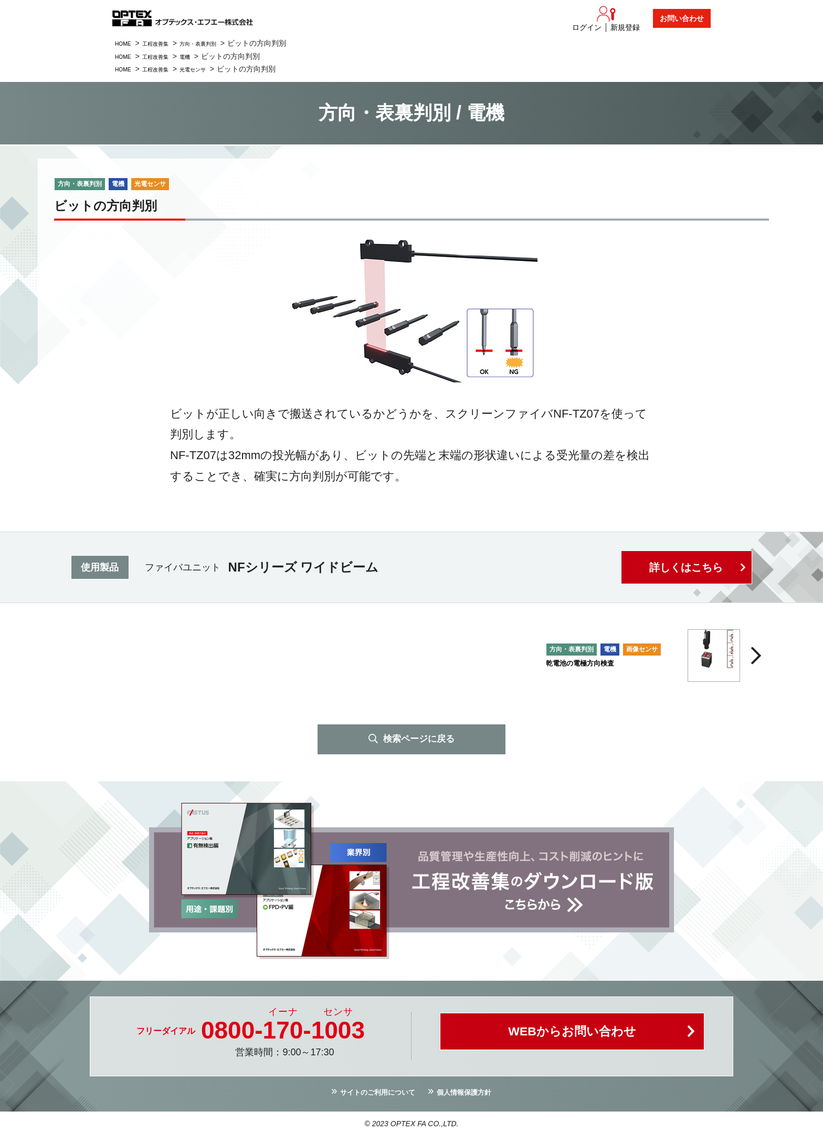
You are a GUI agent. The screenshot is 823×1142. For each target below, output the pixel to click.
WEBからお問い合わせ (572, 1038)
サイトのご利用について (371, 1096)
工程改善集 (166, 43)
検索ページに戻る (419, 740)
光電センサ (214, 69)
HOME (126, 43)
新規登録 (625, 27)
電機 (203, 56)
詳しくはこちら (684, 567)
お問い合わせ (682, 18)
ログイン (587, 27)
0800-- (283, 1033)
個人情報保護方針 (473, 1096)
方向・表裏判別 (221, 43)
